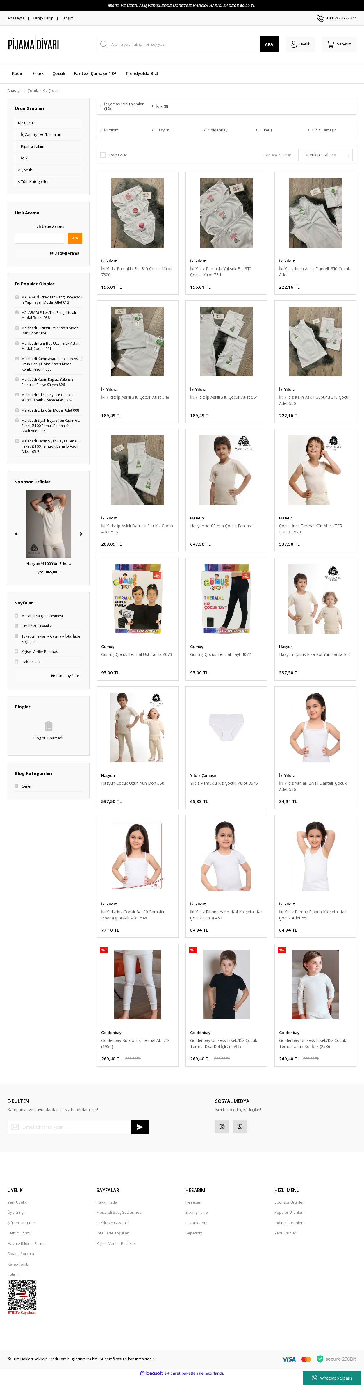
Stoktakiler (117, 156)
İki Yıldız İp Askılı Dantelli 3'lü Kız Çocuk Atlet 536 (137, 532)
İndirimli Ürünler (288, 1233)
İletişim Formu (20, 1243)
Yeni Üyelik (17, 1212)
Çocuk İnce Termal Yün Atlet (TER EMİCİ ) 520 (310, 532)
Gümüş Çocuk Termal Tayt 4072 (220, 659)
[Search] (186, 44)
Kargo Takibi (18, 1274)
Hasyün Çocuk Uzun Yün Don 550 (132, 788)
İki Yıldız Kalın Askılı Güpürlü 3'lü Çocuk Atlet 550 (314, 402)
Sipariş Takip (196, 1222)
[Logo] (48, 44)
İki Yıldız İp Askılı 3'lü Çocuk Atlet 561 (224, 399)
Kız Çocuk (53, 90)
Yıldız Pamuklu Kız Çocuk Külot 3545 (224, 788)
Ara (75, 238)
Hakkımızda (107, 1212)
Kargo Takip (43, 18)
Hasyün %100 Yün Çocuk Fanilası (221, 529)
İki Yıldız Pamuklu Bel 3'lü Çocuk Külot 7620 (136, 272)
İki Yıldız (109, 261)
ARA (266, 44)
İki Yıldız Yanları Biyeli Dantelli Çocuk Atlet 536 (313, 792)
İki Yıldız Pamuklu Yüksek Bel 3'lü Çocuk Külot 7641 (220, 272)
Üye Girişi (16, 1222)
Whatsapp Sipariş (332, 1378)
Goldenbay (111, 1040)
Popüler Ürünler (288, 1222)
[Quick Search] (39, 238)
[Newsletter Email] (78, 1136)
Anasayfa (16, 18)
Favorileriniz (196, 1233)
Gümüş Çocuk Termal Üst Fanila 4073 (136, 659)
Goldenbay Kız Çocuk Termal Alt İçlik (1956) (135, 1051)
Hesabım (193, 1212)
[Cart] (338, 44)
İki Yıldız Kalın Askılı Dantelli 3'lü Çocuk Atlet (314, 272)
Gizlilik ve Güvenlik (113, 1233)
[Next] (80, 534)
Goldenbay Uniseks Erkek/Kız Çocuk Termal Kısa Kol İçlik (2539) (223, 1051)
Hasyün (197, 521)
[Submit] (140, 1136)
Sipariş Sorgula (21, 1264)
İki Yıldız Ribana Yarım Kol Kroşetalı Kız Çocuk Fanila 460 (226, 922)
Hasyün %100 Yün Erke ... (48, 564)
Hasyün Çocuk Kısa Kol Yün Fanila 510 (315, 659)
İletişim (67, 18)
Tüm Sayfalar (65, 676)
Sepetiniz (193, 1243)
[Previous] (16, 534)
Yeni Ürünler (285, 1243)
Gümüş (107, 651)
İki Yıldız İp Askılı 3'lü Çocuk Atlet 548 (135, 399)
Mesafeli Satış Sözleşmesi (119, 1222)
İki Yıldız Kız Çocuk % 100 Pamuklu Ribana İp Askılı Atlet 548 (133, 922)
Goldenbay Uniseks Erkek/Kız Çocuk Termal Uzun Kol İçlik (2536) (312, 1051)
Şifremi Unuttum (22, 1233)
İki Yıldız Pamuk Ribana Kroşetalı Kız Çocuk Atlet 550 (312, 922)
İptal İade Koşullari (113, 1243)
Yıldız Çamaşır (203, 781)
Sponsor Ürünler (289, 1212)
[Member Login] (297, 44)
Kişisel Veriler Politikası (117, 1253)
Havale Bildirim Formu (27, 1253)
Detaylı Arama (64, 253)
